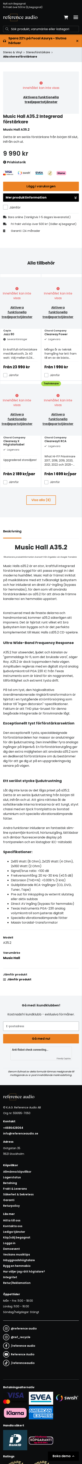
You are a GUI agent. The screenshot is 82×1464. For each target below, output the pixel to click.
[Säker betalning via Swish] (67, 1398)
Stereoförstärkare (38, 52)
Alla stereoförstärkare (20, 57)
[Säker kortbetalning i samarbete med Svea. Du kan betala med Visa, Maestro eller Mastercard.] (15, 1398)
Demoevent (11, 1249)
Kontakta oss (12, 1226)
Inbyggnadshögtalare (19, 1260)
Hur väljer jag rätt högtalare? (24, 1271)
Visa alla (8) (41, 500)
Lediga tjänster (14, 1232)
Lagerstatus (12, 1177)
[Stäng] (77, 41)
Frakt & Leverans (15, 1189)
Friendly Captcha (64, 1059)
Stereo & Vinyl (12, 52)
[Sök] (41, 29)
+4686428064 (13, 1128)
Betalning (10, 1183)
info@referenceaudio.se (20, 1133)
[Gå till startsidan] (20, 17)
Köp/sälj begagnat (16, 1237)
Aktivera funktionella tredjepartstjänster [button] (41, 99)
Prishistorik (14, 162)
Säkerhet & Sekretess (18, 1194)
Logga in (9, 1243)
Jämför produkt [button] (17, 979)
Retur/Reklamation (17, 1283)
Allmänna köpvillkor (17, 1172)
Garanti (8, 1200)
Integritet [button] (10, 1277)
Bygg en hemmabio (17, 1266)
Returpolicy (11, 1206)
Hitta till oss (11, 1220)
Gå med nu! (41, 1038)
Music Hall (11, 958)
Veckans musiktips (16, 1254)
